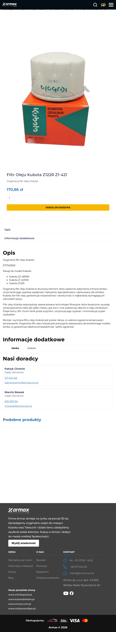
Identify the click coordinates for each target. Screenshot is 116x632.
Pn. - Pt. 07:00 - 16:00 (81, 560)
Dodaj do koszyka (58, 207)
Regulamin (42, 571)
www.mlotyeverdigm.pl (22, 608)
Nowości (41, 560)
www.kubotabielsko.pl (21, 599)
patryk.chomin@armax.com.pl (21, 382)
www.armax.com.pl (19, 604)
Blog (11, 577)
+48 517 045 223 (78, 566)
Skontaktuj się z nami (20, 560)
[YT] (65, 593)
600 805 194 (11, 401)
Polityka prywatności (47, 577)
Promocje (41, 566)
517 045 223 (11, 378)
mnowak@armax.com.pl (18, 406)
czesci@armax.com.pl (82, 573)
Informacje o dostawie (20, 566)
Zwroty (12, 571)
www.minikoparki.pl (20, 594)
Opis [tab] (7, 229)
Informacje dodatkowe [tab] (19, 238)
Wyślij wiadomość (24, 543)
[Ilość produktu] (11, 198)
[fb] (71, 593)
